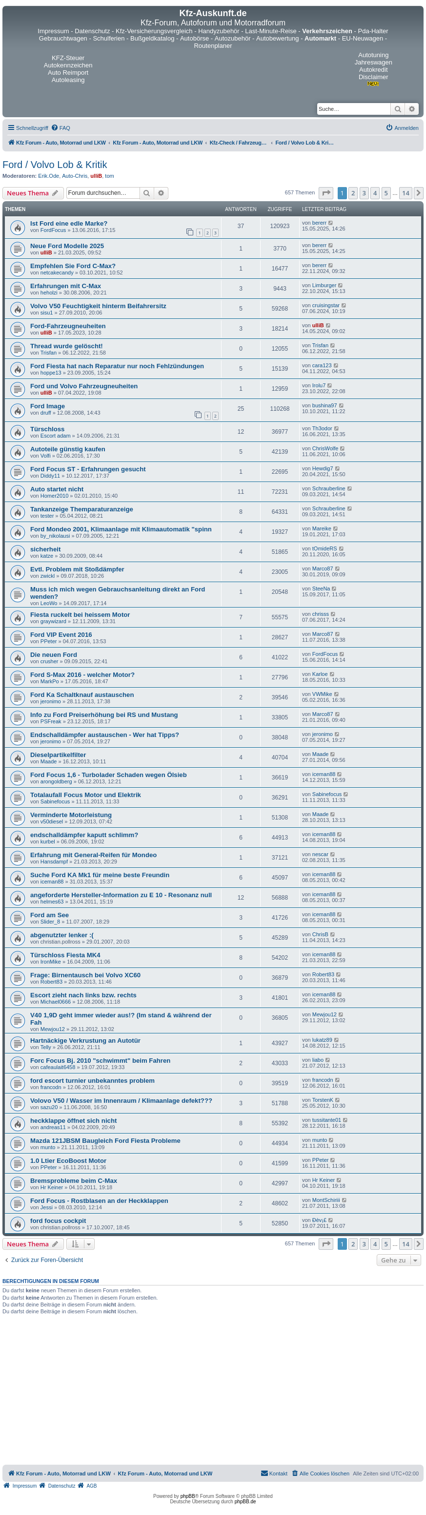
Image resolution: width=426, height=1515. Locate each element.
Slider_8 (50, 922)
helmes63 (52, 902)
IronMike (51, 962)
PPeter (49, 641)
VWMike (322, 694)
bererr (319, 223)
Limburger (324, 285)
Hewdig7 (322, 468)
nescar (320, 854)
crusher (50, 661)
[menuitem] (60, 128)
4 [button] (375, 193)
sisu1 (47, 313)
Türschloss (47, 429)
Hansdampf (54, 861)
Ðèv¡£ (319, 1220)
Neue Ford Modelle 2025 (67, 246)
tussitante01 (326, 1120)
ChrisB (320, 934)
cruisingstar (326, 305)
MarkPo (50, 681)
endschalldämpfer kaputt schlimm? (84, 835)
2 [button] (353, 193)
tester (47, 516)
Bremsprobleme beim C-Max (73, 1180)
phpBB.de (245, 1501)
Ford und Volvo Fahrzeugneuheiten (84, 386)
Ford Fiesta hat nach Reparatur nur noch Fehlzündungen (117, 366)
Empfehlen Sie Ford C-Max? (73, 266)
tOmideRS (324, 548)
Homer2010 (54, 496)
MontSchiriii (326, 1200)
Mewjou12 (53, 1029)
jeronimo (51, 701)
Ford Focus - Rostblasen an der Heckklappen (99, 1200)
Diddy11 (50, 476)
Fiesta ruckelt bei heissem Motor (80, 614)
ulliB (96, 176)
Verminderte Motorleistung (71, 815)
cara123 (322, 365)
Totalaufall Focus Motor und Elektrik (85, 795)
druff (46, 413)
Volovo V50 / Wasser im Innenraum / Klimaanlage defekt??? (121, 1100)
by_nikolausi (55, 536)
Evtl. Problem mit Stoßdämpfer (77, 569)
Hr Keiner (52, 1187)
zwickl (48, 576)
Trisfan (49, 353)
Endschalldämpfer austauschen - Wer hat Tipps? (104, 734)
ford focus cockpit (58, 1220)
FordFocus (53, 230)
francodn (51, 1087)
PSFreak (51, 721)
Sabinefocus (55, 801)
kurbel (48, 841)
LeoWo (49, 603)
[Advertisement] (213, 1391)
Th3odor (322, 428)
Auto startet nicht (56, 489)
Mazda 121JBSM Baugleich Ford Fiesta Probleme (105, 1140)
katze (47, 556)
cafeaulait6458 (58, 1067)
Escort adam (56, 436)
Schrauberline (328, 488)
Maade (49, 761)
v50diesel (52, 821)
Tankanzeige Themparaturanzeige (81, 509)
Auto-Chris (74, 176)
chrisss (320, 614)
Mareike (321, 528)
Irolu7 (319, 385)
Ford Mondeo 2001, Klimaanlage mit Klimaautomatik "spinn (121, 529)
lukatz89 (322, 1040)
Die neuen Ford (53, 654)
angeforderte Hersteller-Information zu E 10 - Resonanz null (121, 895)
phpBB (188, 1496)
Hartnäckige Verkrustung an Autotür (85, 1040)
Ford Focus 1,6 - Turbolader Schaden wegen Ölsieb (108, 775)
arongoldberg (56, 781)
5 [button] (386, 193)
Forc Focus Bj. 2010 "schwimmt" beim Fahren (100, 1060)
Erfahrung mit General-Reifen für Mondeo (93, 855)
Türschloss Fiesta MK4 (65, 955)
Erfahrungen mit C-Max (65, 286)
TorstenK (322, 1100)
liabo (318, 1060)
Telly (46, 1047)
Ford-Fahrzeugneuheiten (68, 326)
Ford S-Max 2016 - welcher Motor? (82, 674)
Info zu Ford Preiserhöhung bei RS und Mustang (104, 714)
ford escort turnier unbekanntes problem (92, 1080)
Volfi (46, 456)
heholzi (49, 292)
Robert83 (51, 982)
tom (109, 176)
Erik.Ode (48, 176)
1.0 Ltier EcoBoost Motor (68, 1160)
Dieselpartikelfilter (58, 754)
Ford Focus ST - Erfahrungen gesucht (88, 469)
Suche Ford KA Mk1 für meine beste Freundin (99, 875)
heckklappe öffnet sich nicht (73, 1120)
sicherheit (45, 549)
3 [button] (364, 193)
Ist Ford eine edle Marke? (68, 223)
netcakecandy (57, 272)
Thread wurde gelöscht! (66, 346)
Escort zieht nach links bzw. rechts (83, 995)
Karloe (320, 674)
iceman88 (324, 774)
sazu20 (49, 1107)
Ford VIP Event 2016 (61, 634)
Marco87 (322, 568)
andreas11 (53, 1127)
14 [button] (405, 193)
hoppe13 (51, 373)
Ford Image (47, 406)
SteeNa (321, 588)
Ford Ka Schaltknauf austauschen (82, 694)
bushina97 (324, 405)
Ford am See (49, 915)
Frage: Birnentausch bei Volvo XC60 (85, 975)
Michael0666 (56, 1002)
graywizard (53, 621)
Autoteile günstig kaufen (67, 449)
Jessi (47, 1207)
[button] (326, 193)
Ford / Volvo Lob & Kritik (54, 164)
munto (48, 1147)
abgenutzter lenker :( (62, 935)
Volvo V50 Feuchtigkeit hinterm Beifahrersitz (98, 306)
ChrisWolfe (325, 448)
